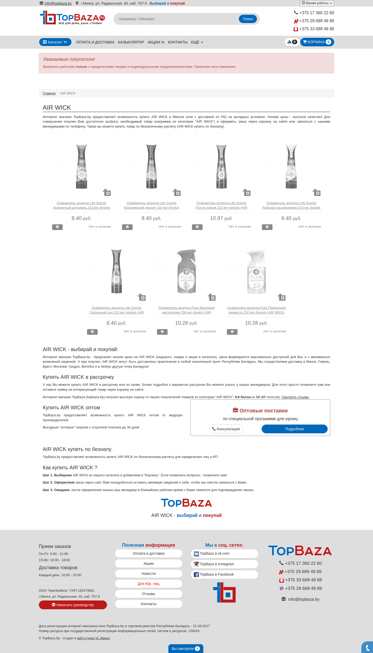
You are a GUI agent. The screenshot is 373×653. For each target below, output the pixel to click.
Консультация (226, 429)
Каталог (52, 42)
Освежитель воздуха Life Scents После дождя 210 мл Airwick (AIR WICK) (221, 207)
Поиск (248, 19)
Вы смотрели (186, 648)
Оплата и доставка (95, 42)
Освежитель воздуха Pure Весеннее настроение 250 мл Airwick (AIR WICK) (186, 312)
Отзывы (148, 594)
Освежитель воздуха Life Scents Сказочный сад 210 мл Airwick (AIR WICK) (116, 312)
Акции (149, 563)
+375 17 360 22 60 (314, 13)
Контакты (178, 42)
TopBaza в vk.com (211, 553)
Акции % (156, 42)
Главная (49, 93)
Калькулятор (131, 42)
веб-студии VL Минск (93, 638)
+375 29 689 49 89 (314, 21)
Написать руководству (73, 605)
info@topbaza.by (56, 3)
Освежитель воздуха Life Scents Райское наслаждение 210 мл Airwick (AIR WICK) (291, 207)
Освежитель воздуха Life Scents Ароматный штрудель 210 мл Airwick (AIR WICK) (81, 207)
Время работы (317, 3)
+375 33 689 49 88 (313, 29)
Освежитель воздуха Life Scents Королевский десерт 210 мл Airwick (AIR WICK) (151, 207)
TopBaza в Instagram (214, 564)
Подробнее (294, 429)
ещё (197, 42)
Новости (149, 574)
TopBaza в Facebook (214, 574)
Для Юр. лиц (148, 584)
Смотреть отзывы (295, 397)
